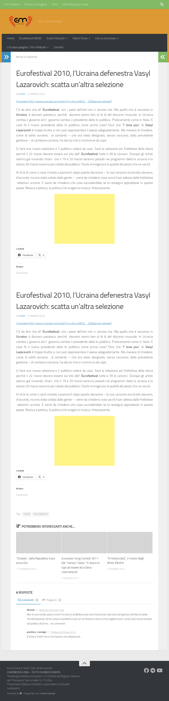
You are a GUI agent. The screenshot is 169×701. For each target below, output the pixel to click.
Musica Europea (27, 57)
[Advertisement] (84, 219)
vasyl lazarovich (40, 514)
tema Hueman (48, 693)
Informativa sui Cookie (75, 4)
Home (10, 38)
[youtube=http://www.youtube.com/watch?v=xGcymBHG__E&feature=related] (69, 101)
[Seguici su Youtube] (159, 670)
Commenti (29, 600)
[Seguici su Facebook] (146, 670)
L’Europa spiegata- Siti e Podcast (26, 47)
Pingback (53, 600)
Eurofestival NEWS (30, 38)
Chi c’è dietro (12, 4)
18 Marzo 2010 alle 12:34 (51, 610)
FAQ (54, 4)
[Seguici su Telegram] (152, 670)
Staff (22, 94)
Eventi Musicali (56, 38)
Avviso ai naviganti (36, 4)
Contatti (59, 47)
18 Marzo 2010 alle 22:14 (63, 632)
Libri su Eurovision (105, 38)
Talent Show (80, 38)
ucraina (27, 514)
